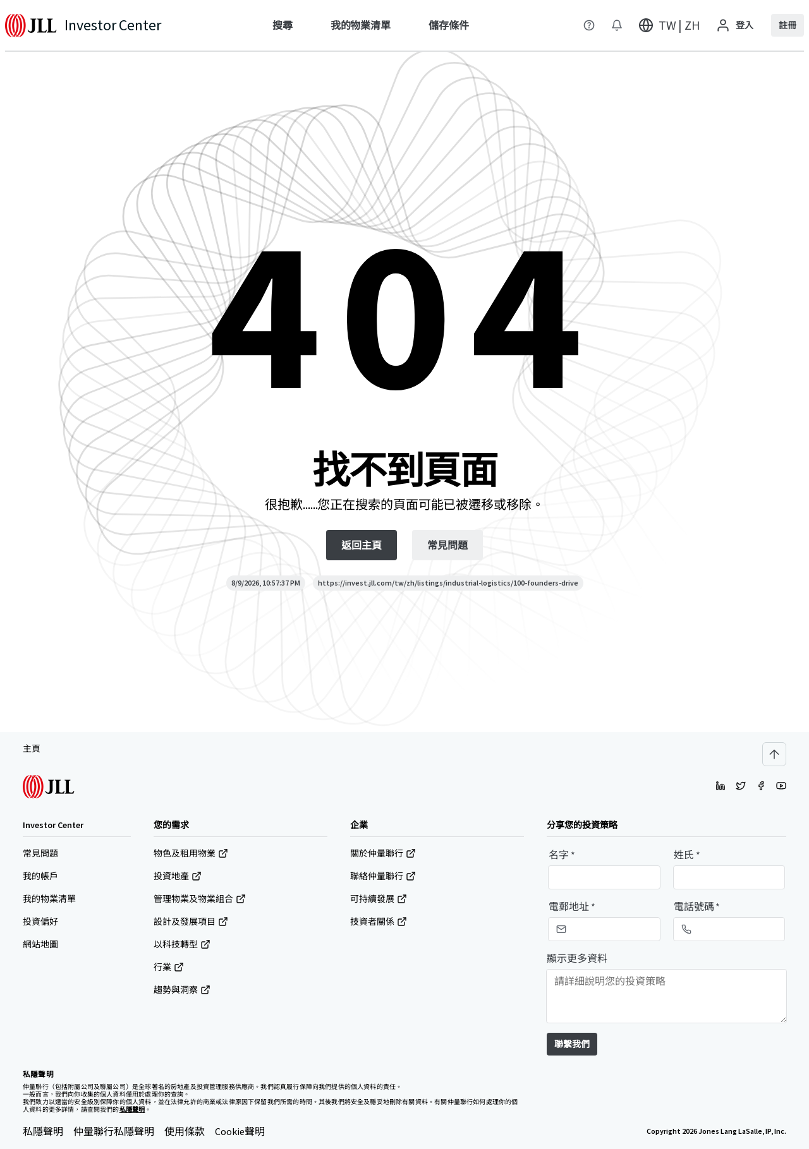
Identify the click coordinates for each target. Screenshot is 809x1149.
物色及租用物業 (191, 853)
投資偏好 (40, 921)
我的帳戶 (40, 876)
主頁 (31, 748)
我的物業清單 (49, 899)
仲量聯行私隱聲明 (113, 1131)
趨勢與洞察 (182, 990)
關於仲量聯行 (383, 853)
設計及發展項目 (191, 921)
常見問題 (40, 853)
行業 (169, 967)
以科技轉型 (182, 944)
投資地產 (178, 876)
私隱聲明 (43, 1131)
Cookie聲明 (240, 1131)
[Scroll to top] (774, 754)
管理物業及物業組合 (200, 899)
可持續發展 (378, 899)
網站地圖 (40, 944)
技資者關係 (378, 921)
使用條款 (184, 1131)
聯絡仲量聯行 (383, 876)
